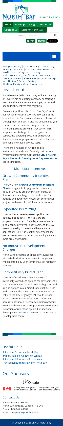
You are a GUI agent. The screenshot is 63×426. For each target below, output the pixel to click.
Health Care (9, 72)
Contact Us (10, 29)
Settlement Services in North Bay (20, 352)
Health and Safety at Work (15, 84)
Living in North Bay (12, 66)
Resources (45, 24)
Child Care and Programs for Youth (20, 75)
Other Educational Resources (39, 69)
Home (8, 24)
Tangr (32, 24)
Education (18, 69)
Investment (30, 78)
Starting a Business (12, 78)
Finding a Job (23, 72)
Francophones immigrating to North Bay (25, 362)
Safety (31, 81)
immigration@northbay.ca (24, 412)
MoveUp (20, 24)
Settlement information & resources (22, 359)
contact (22, 312)
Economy (36, 72)
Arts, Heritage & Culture (14, 81)
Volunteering (36, 84)
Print (30, 40)
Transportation (46, 75)
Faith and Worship (47, 78)
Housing (7, 69)
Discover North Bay (33, 29)
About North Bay (31, 66)
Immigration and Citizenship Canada (22, 355)
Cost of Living (48, 66)
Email (41, 40)
